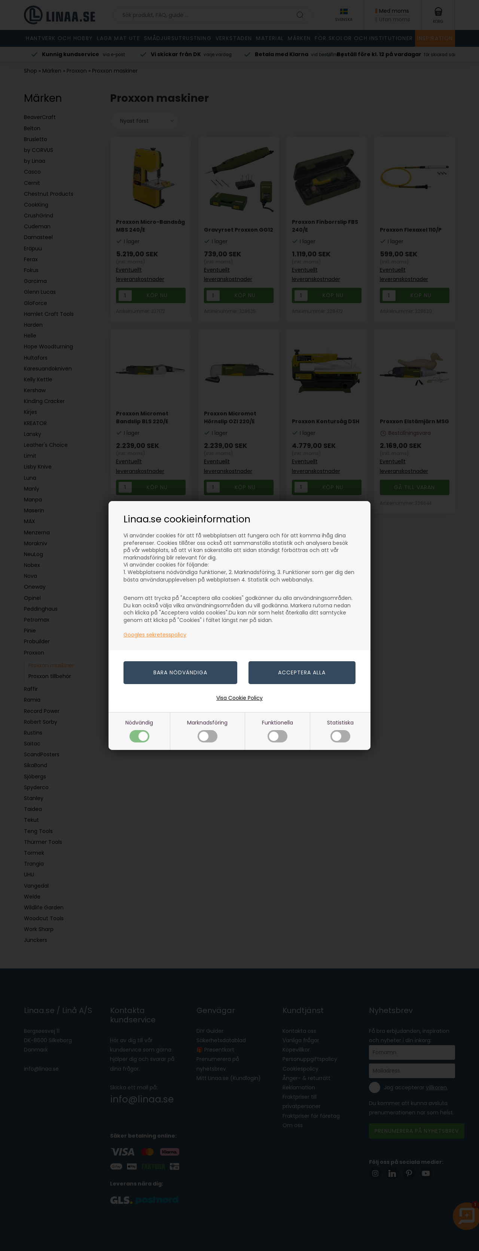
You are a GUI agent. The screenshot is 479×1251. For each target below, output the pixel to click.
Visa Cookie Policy (239, 698)
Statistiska (340, 730)
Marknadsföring (207, 730)
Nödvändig (139, 730)
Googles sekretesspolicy (154, 634)
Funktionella (277, 730)
